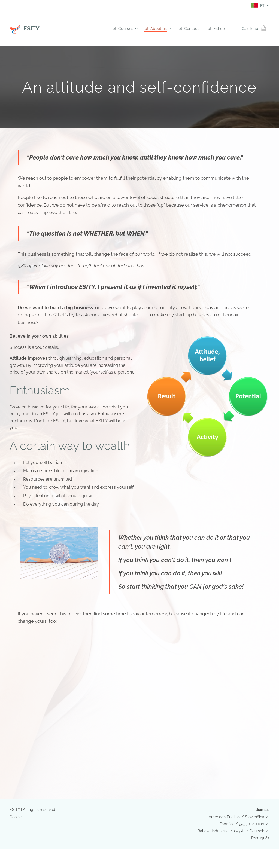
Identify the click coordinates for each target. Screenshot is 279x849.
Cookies (16, 817)
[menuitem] (122, 28)
